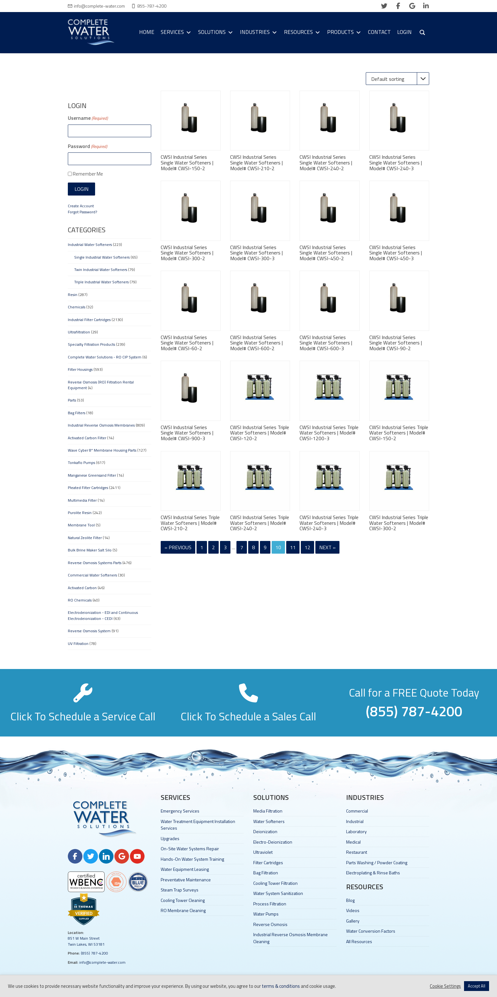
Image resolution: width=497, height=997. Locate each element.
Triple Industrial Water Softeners (101, 282)
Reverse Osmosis (270, 924)
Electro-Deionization (272, 842)
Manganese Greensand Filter (92, 475)
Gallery (352, 920)
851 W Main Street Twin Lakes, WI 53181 (86, 941)
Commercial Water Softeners (92, 575)
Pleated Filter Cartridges (88, 488)
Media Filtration (267, 810)
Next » (327, 547)
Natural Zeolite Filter (85, 538)
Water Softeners (269, 821)
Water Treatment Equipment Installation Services (198, 824)
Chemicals (76, 307)
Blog (350, 900)
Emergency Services (180, 810)
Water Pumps (266, 913)
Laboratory (356, 831)
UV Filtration (78, 643)
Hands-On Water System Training (192, 859)
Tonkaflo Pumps (81, 463)
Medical (353, 842)
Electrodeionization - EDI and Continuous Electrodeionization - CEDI (103, 615)
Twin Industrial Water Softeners (100, 270)
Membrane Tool (81, 525)
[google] (412, 6)
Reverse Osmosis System (89, 631)
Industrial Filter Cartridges (89, 320)
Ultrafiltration (79, 332)
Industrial (355, 821)
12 (307, 547)
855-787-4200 (151, 6)
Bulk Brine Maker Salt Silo (90, 550)
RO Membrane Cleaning (183, 910)
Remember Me (88, 173)
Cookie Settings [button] (445, 986)
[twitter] (384, 6)
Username (88, 118)
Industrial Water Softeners (90, 244)
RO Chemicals (80, 600)
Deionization (265, 831)
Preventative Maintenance (186, 879)
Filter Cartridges (268, 862)
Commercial (357, 810)
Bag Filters (76, 413)
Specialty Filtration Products (91, 344)
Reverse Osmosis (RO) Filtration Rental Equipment (101, 385)
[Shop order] (397, 78)
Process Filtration (269, 903)
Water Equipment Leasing (185, 869)
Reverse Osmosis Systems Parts (94, 563)
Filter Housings (80, 369)
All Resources (359, 941)
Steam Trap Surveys (179, 889)
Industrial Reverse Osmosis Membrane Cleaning (290, 937)
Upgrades (170, 838)
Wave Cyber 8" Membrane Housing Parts (102, 450)
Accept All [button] (476, 986)
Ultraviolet (263, 852)
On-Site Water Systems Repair (190, 848)
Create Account (81, 206)
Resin (72, 295)
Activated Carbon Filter (87, 438)
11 (293, 547)
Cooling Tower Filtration (275, 883)
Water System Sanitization (278, 893)
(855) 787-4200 (94, 953)
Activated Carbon (82, 588)
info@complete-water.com (99, 6)
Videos (352, 910)
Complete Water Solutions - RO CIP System (104, 357)
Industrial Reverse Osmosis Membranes (101, 425)
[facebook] (398, 6)
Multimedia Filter (82, 500)
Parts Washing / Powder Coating (376, 862)
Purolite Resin (80, 513)
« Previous (178, 547)
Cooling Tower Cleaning (183, 900)
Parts (72, 400)
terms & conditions (281, 986)
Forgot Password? (82, 212)
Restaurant (356, 852)
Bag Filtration (265, 872)
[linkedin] (426, 6)
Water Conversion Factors (370, 931)
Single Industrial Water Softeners (102, 257)
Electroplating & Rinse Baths (373, 872)
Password (87, 146)
